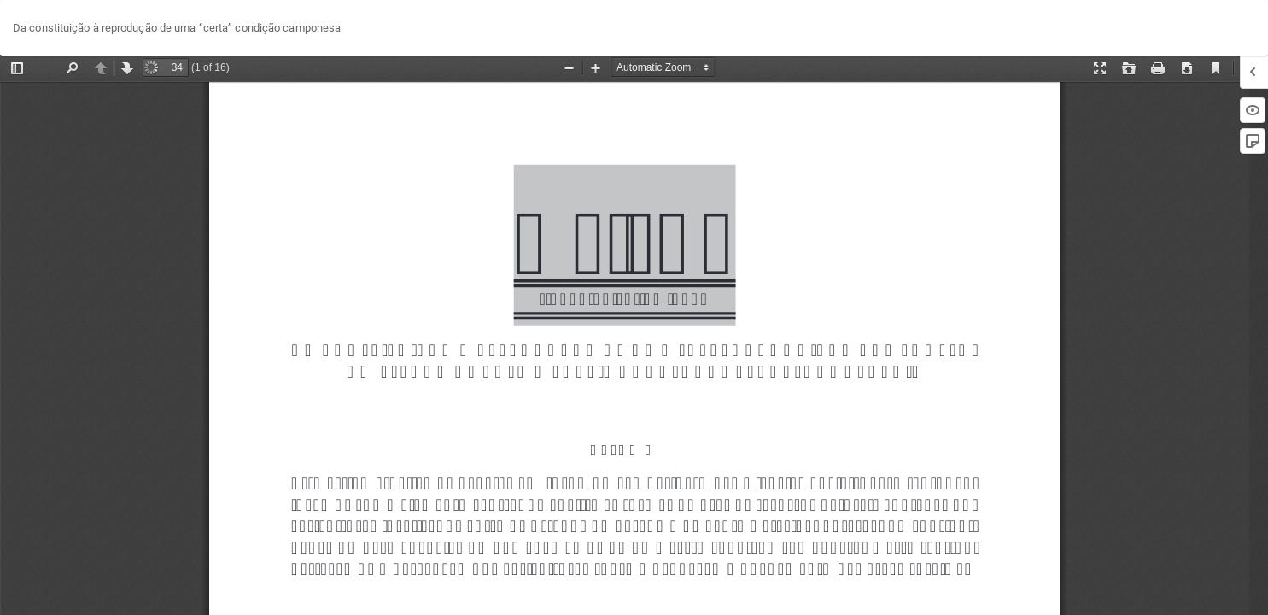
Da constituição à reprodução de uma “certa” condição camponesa (177, 27)
